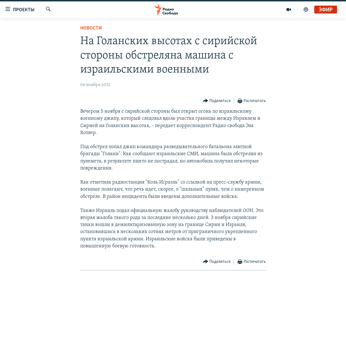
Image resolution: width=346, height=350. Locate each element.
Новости (91, 28)
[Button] (217, 101)
